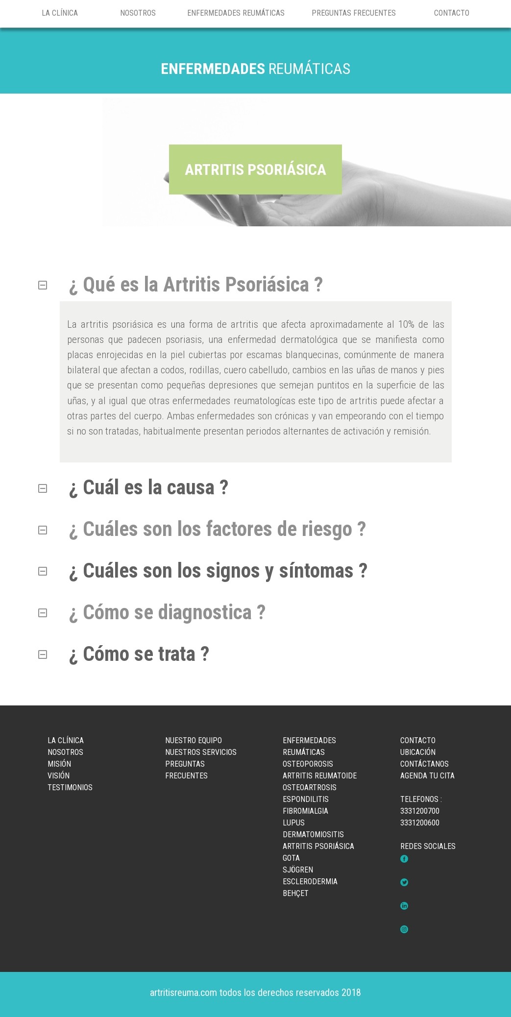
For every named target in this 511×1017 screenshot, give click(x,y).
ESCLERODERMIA (310, 881)
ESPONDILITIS (306, 799)
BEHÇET (296, 893)
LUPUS (294, 822)
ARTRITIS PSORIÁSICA (318, 846)
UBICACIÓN (418, 752)
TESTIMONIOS (70, 787)
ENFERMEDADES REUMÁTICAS (236, 13)
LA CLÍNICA (60, 13)
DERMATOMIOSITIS (313, 834)
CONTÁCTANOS (424, 764)
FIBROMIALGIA (305, 811)
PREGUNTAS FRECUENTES (354, 13)
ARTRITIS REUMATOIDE (320, 775)
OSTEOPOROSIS (308, 764)
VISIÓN (59, 775)
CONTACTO (451, 13)
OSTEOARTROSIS (310, 787)
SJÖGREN (298, 869)
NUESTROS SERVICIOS (201, 752)
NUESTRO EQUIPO (193, 740)
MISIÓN (59, 764)
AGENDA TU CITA (427, 775)
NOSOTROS (138, 13)
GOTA (291, 858)
